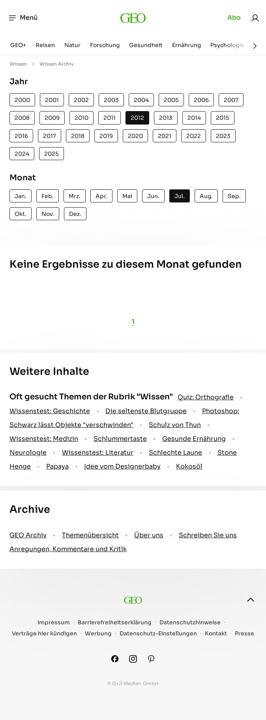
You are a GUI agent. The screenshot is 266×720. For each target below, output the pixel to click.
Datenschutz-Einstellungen (158, 633)
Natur (72, 45)
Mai (127, 196)
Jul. (179, 196)
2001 (52, 100)
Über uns (148, 535)
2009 (52, 117)
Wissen (18, 64)
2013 (165, 117)
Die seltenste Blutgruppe (146, 411)
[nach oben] (251, 600)
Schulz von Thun (175, 425)
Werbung (98, 633)
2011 (109, 117)
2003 (111, 100)
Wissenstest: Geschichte (49, 411)
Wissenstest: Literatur (97, 452)
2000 (22, 100)
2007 (231, 100)
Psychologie (227, 45)
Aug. (206, 196)
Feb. (47, 196)
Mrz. (75, 196)
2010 (81, 117)
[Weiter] (255, 46)
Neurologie (28, 452)
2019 (106, 136)
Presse (244, 633)
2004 (141, 100)
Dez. (75, 213)
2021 (164, 136)
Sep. (234, 196)
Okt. (20, 213)
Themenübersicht (90, 535)
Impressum (53, 622)
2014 (194, 117)
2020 (135, 136)
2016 (21, 136)
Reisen (45, 45)
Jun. (153, 196)
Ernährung (186, 45)
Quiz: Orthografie (206, 397)
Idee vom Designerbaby (122, 466)
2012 (137, 117)
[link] (255, 18)
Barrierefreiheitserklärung (115, 622)
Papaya (57, 466)
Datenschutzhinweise (190, 622)
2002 (81, 100)
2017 (49, 136)
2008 (22, 117)
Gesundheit (146, 45)
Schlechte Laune (175, 452)
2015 (222, 117)
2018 (77, 136)
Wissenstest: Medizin (43, 439)
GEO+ (18, 45)
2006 (201, 100)
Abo (234, 17)
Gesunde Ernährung (194, 439)
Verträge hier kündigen (44, 633)
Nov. (47, 213)
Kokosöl (189, 466)
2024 (22, 153)
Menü (22, 17)
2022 (193, 136)
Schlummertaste (120, 439)
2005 (171, 100)
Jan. (20, 196)
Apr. (101, 196)
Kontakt (216, 633)
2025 (51, 153)
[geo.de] (133, 17)
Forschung (105, 45)
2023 (223, 136)
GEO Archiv (28, 535)
